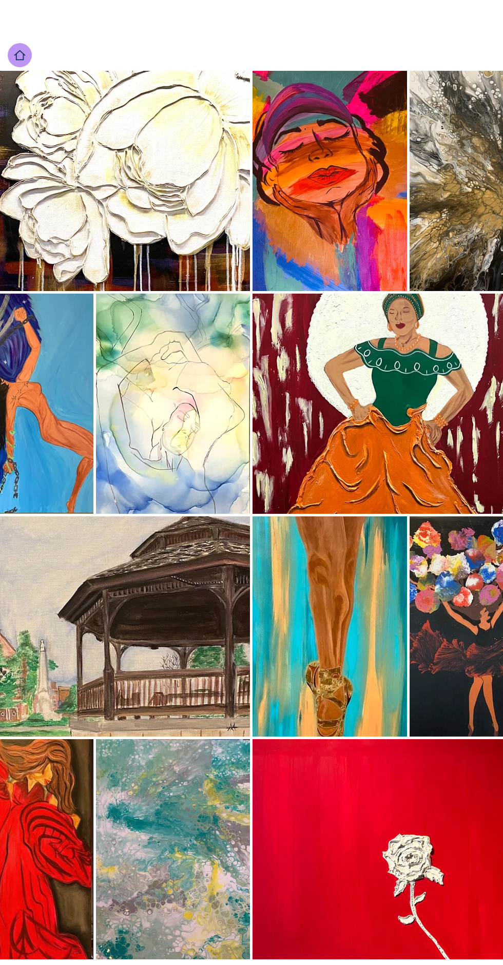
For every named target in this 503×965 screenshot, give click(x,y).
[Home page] (20, 55)
